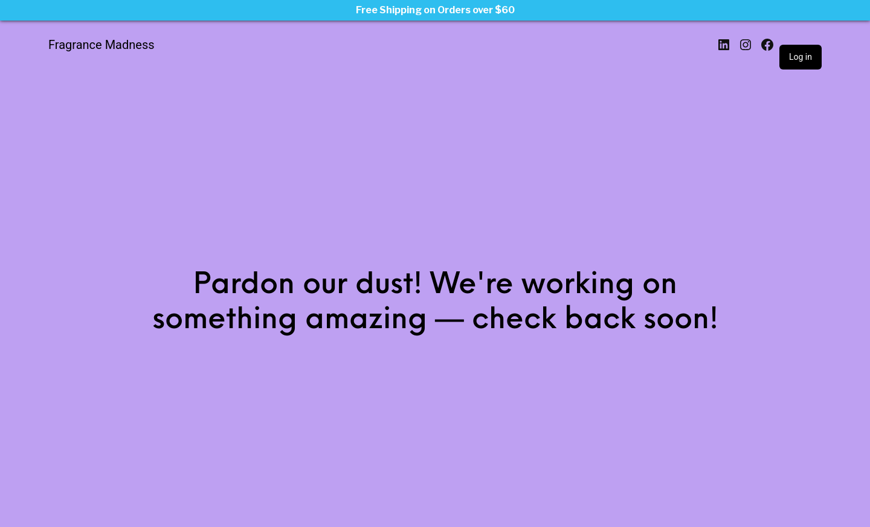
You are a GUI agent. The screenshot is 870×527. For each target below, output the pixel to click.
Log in (800, 57)
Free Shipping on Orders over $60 (435, 10)
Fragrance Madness (101, 44)
